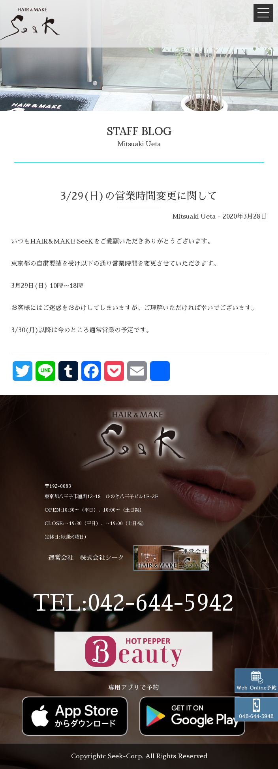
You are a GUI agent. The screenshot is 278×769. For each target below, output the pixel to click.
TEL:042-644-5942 (133, 603)
